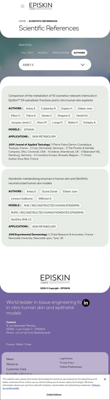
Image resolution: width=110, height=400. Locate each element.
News (10, 368)
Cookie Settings (54, 395)
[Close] (104, 380)
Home (23, 24)
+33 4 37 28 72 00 (25, 341)
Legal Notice (67, 367)
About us (13, 373)
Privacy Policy (68, 371)
